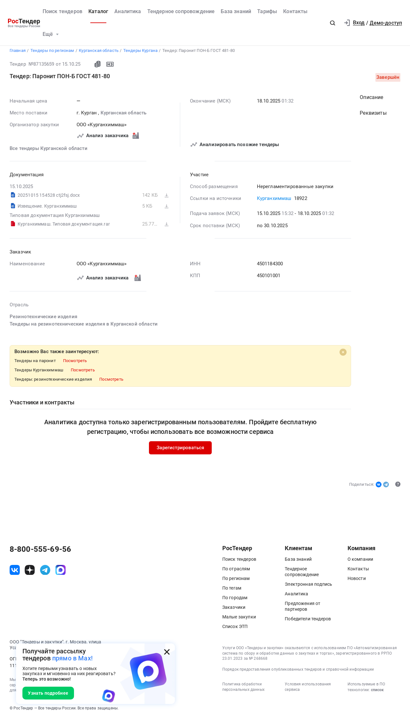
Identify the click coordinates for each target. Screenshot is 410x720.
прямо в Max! (72, 658)
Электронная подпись (308, 585)
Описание (371, 99)
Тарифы (267, 11)
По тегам (231, 589)
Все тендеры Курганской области (48, 150)
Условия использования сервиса (308, 688)
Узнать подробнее (48, 693)
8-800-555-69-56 (40, 551)
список (377, 691)
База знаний (236, 11)
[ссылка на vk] (15, 572)
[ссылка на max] (60, 572)
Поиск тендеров (62, 11)
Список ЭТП (235, 628)
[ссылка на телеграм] (45, 572)
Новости (357, 580)
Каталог (98, 11)
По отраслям (236, 570)
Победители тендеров (308, 620)
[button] (332, 23)
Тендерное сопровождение (181, 11)
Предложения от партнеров (302, 607)
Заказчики (233, 608)
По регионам (236, 580)
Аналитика (127, 11)
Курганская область (123, 114)
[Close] (342, 354)
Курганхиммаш (274, 200)
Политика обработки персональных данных (243, 688)
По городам (235, 599)
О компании (360, 560)
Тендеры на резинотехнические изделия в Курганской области (84, 325)
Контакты (295, 11)
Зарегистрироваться (180, 449)
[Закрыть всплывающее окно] (166, 651)
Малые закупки (239, 618)
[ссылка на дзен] (30, 572)
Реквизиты (373, 115)
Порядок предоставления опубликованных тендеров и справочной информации (298, 671)
